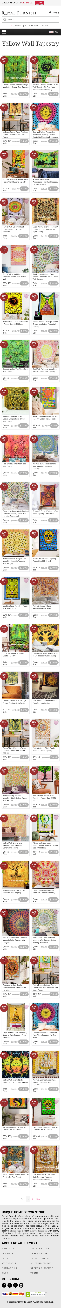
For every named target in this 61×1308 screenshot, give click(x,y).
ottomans (48, 1233)
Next (38, 1199)
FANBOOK (7, 1253)
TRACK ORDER (39, 1253)
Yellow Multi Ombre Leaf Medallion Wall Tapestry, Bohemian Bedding (12, 845)
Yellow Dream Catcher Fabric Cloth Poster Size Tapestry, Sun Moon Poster (45, 987)
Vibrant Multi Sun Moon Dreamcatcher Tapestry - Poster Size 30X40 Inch (45, 845)
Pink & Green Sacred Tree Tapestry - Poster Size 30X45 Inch (44, 798)
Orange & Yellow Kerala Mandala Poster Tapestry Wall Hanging (15, 987)
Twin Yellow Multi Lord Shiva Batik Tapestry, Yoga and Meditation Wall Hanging (44, 1177)
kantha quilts (21, 1233)
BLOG (5, 1273)
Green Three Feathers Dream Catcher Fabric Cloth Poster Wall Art (14, 750)
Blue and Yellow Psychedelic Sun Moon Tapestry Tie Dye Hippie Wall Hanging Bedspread (45, 134)
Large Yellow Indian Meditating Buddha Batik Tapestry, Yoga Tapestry (15, 1034)
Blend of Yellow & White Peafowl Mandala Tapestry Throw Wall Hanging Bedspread (15, 513)
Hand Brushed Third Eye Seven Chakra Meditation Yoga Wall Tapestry (45, 324)
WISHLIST (18, 26)
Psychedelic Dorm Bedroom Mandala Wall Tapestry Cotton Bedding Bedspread (44, 940)
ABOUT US (8, 1248)
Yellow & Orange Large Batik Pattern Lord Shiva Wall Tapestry (44, 1082)
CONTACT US (9, 1268)
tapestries (42, 1231)
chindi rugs (15, 1231)
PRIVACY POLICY (41, 1258)
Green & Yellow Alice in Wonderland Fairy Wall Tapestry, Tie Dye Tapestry (45, 181)
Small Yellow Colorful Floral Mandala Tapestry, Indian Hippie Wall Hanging (45, 276)
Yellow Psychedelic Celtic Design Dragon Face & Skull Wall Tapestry (14, 418)
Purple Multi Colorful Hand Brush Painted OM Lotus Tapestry (13, 229)
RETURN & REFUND (42, 1268)
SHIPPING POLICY (41, 1263)
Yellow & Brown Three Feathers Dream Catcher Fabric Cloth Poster (15, 134)
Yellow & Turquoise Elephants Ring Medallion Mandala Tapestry (44, 466)
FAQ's (5, 1258)
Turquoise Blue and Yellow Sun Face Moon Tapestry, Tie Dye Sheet (45, 1034)
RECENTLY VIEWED (32, 26)
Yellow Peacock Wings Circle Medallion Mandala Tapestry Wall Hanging (14, 561)
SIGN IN (45, 26)
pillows (33, 1231)
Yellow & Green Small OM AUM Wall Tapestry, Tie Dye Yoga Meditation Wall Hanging (45, 87)
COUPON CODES (40, 1248)
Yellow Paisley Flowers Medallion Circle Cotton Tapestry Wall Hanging (15, 798)
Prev (22, 1199)
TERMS (35, 1273)
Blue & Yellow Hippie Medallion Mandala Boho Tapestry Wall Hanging (15, 940)
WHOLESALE (9, 1263)
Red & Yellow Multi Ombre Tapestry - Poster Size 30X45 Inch (14, 276)
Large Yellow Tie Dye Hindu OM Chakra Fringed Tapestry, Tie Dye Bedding (45, 229)
